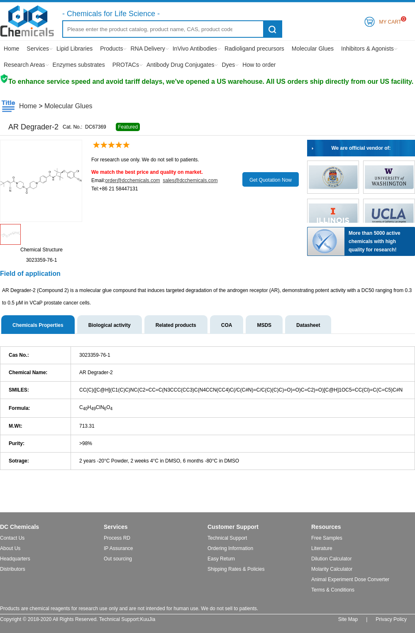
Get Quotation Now (270, 180)
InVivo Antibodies (195, 48)
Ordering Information (230, 548)
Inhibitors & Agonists (367, 48)
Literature (321, 548)
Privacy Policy (391, 619)
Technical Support (227, 538)
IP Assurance (118, 548)
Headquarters (15, 559)
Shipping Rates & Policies (236, 569)
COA (226, 325)
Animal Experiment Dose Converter (350, 579)
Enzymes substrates (79, 64)
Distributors (12, 569)
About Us (10, 548)
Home (11, 48)
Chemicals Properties (37, 325)
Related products (176, 325)
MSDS (264, 325)
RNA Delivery (147, 48)
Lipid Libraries (74, 48)
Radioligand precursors (254, 48)
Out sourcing (118, 559)
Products (111, 48)
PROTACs (125, 64)
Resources (326, 526)
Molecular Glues (313, 48)
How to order (259, 64)
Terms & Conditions (332, 590)
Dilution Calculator (331, 559)
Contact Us (12, 538)
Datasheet (308, 325)
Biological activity (109, 325)
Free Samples (326, 538)
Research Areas (24, 64)
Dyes (228, 64)
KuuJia (148, 619)
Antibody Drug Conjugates (180, 64)
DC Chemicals (19, 526)
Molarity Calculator (331, 569)
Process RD (117, 538)
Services (38, 48)
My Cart (390, 20)
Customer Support (233, 526)
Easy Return (221, 559)
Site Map (348, 619)
